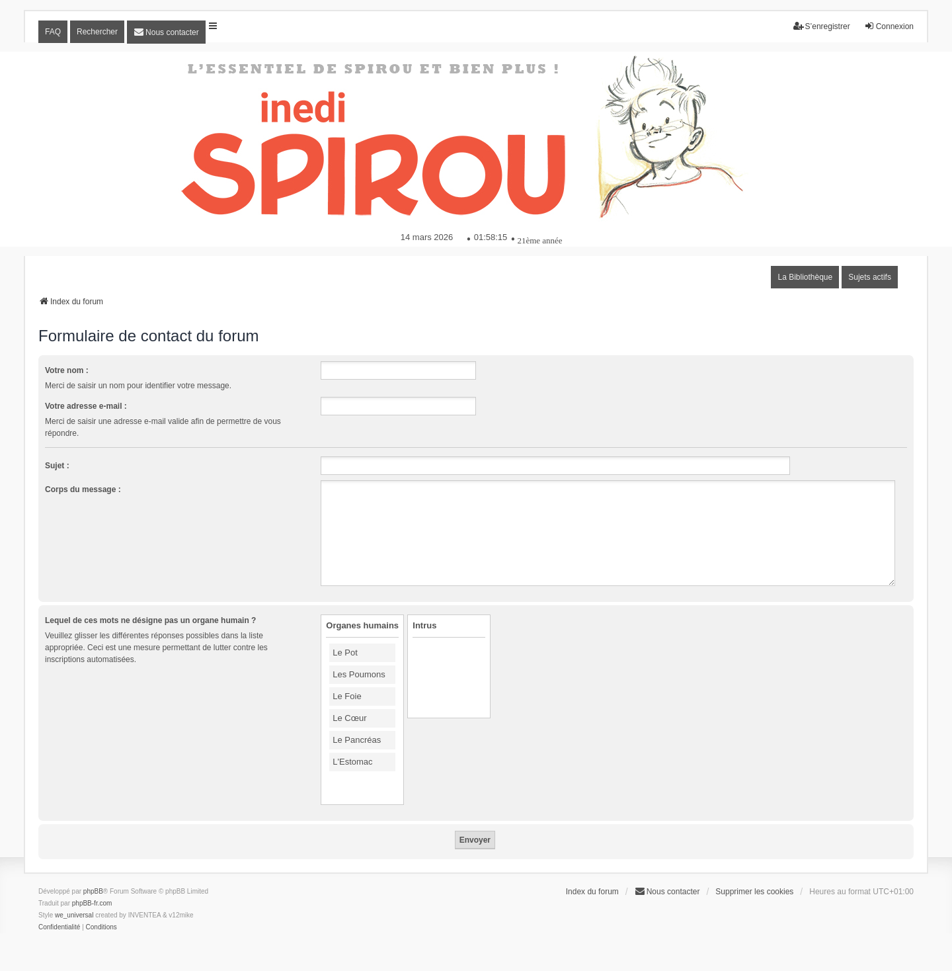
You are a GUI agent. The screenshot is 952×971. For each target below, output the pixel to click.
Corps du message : (83, 489)
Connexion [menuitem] (889, 26)
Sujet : (57, 465)
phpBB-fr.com (92, 903)
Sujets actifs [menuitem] (869, 277)
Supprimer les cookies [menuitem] (754, 891)
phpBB (93, 891)
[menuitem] (166, 32)
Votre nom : (67, 370)
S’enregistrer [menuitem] (821, 26)
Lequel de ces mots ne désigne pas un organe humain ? (150, 620)
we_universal (74, 915)
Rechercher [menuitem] (97, 31)
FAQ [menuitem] (53, 31)
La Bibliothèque (804, 277)
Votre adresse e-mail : (86, 406)
